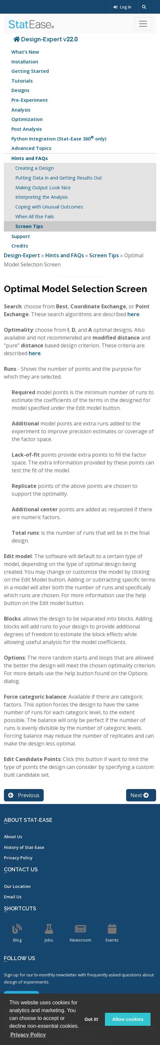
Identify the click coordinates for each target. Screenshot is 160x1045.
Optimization (27, 119)
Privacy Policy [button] (28, 1035)
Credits (19, 246)
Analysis (20, 110)
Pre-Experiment (29, 100)
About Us (13, 836)
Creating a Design (34, 168)
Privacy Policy (18, 858)
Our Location (17, 886)
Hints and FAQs (29, 158)
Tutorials (22, 81)
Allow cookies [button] (127, 1019)
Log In (122, 7)
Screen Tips (29, 226)
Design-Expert (22, 255)
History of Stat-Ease (24, 847)
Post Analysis (26, 129)
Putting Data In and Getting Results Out (58, 178)
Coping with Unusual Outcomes (49, 207)
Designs (20, 90)
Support (20, 236)
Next (139, 795)
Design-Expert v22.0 (45, 39)
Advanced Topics (31, 148)
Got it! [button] (91, 1019)
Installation (24, 62)
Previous (23, 795)
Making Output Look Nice (43, 187)
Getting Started (30, 71)
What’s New (25, 52)
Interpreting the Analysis (41, 197)
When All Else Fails (34, 216)
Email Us (13, 897)
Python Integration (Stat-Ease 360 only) (58, 138)
